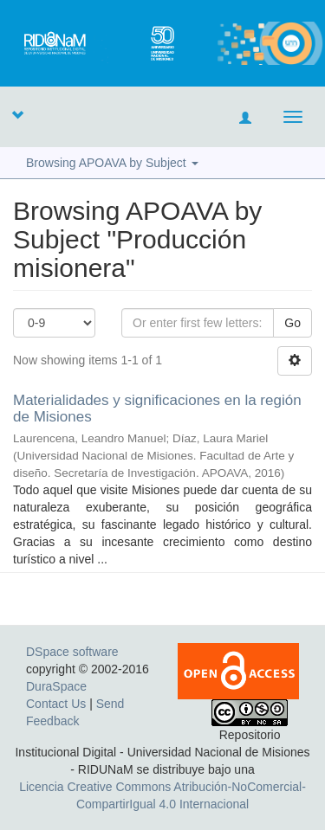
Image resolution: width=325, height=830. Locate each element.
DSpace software (72, 652)
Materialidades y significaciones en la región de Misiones (157, 408)
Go (292, 323)
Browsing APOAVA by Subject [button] (112, 163)
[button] (17, 114)
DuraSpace (56, 686)
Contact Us (56, 704)
